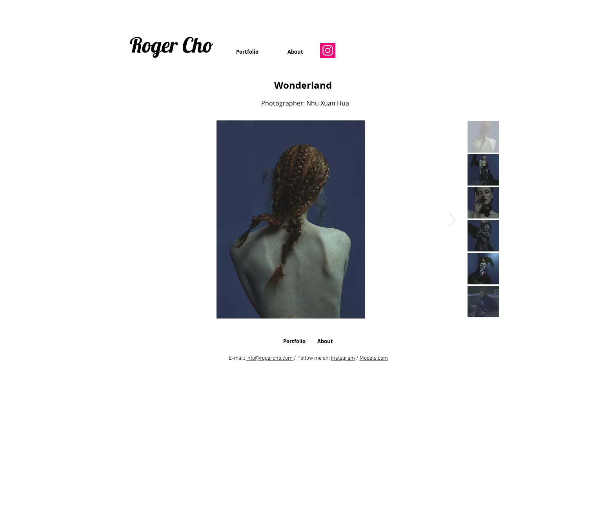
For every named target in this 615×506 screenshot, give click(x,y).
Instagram (343, 358)
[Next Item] (452, 219)
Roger (154, 45)
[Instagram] (327, 50)
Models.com (374, 358)
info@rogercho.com (269, 358)
